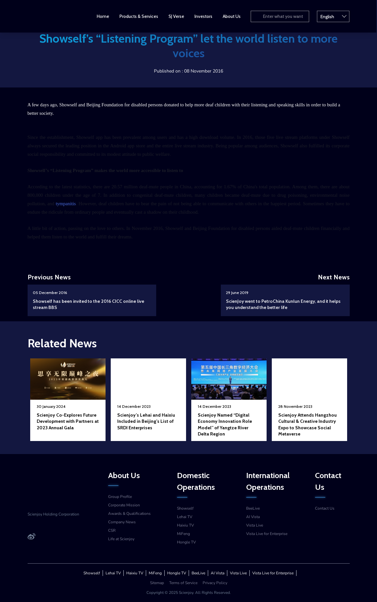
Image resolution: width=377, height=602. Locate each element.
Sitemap (157, 582)
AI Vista (253, 516)
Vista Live (254, 525)
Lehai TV (184, 516)
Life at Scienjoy (121, 539)
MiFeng (183, 533)
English (334, 16)
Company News (122, 522)
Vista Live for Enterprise (266, 533)
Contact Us (324, 508)
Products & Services (139, 16)
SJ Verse (176, 16)
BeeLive (253, 508)
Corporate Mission (124, 505)
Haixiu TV (185, 525)
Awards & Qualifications (129, 513)
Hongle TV (186, 542)
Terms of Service (183, 582)
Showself (185, 508)
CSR (112, 530)
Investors (204, 16)
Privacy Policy (215, 582)
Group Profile (120, 496)
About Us (232, 16)
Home (103, 16)
